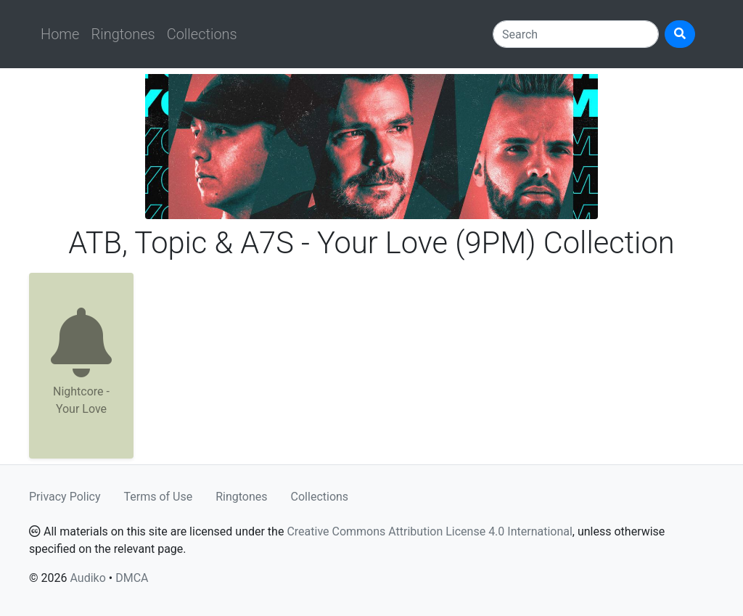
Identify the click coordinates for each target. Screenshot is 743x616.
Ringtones (123, 34)
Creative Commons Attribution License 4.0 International (429, 531)
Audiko (87, 578)
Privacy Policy (65, 497)
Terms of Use (158, 497)
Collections (202, 34)
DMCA (131, 578)
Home (60, 34)
